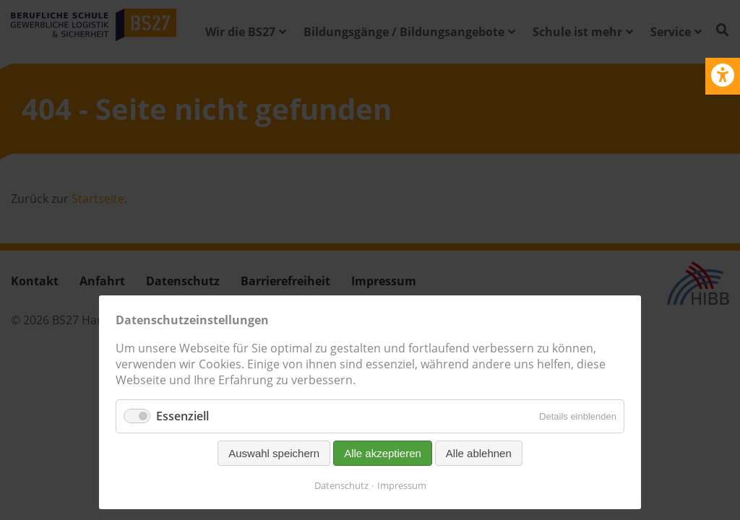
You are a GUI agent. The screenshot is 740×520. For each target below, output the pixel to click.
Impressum (401, 485)
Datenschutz (341, 485)
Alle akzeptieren (382, 453)
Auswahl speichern (273, 453)
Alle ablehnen (479, 453)
